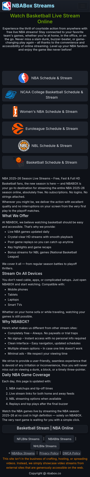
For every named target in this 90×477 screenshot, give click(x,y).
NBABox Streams (28, 6)
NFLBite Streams (28, 439)
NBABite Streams (60, 439)
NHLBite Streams (45, 446)
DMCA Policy (71, 453)
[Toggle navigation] (83, 6)
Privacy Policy (49, 453)
